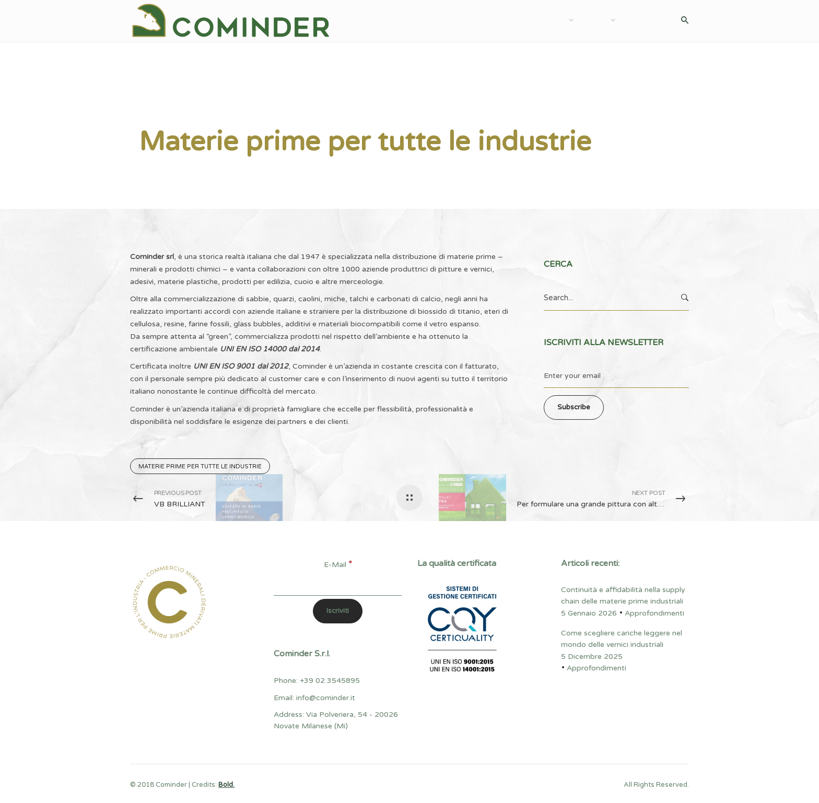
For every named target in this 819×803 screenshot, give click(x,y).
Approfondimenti (169, 102)
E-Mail (338, 564)
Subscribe (573, 407)
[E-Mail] (338, 584)
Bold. (226, 785)
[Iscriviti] (337, 611)
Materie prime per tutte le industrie (200, 466)
